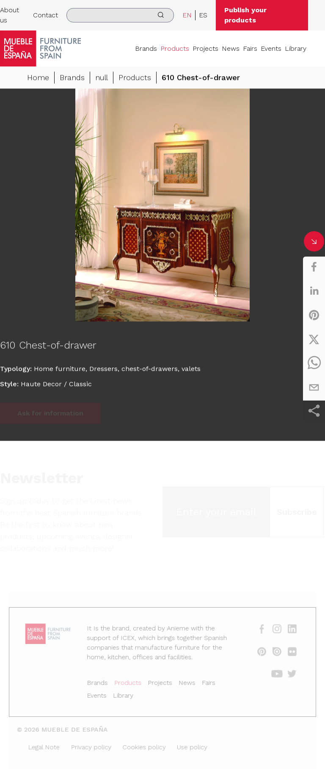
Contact (45, 15)
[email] (314, 387)
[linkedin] (314, 291)
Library (295, 48)
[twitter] (314, 339)
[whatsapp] (314, 363)
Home (38, 78)
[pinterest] (314, 315)
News (231, 48)
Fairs (250, 48)
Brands (146, 48)
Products (174, 48)
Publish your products (245, 15)
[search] (120, 15)
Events (271, 48)
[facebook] (314, 267)
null (101, 78)
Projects (205, 48)
